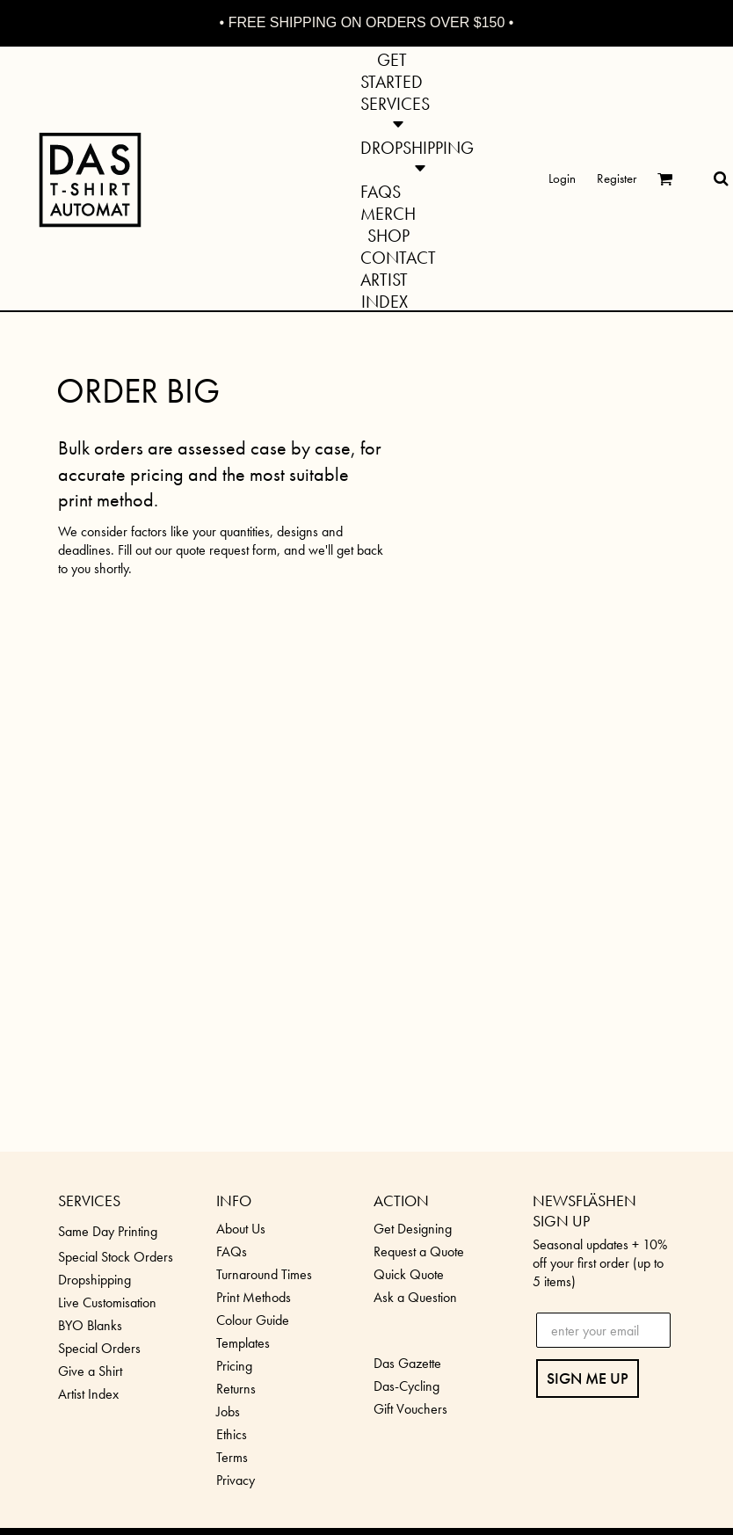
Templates (243, 1343)
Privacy (235, 1480)
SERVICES (89, 1200)
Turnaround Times (264, 1274)
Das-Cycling (406, 1386)
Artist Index (88, 1394)
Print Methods (253, 1297)
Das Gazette (407, 1363)
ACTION (401, 1200)
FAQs (231, 1251)
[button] (395, 113)
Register (616, 178)
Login (562, 178)
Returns (236, 1388)
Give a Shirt (90, 1371)
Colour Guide (252, 1320)
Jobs (228, 1411)
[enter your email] (603, 1330)
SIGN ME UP (587, 1378)
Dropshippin (91, 1279)
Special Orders (99, 1348)
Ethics (231, 1434)
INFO (233, 1200)
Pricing (234, 1366)
